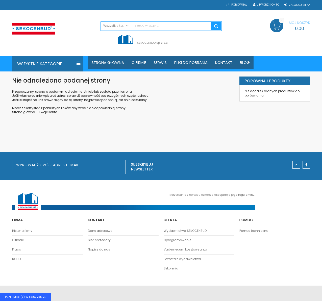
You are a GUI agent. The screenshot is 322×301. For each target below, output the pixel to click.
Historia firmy (22, 231)
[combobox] (161, 26)
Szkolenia (171, 268)
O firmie (18, 240)
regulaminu (246, 195)
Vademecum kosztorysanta (185, 249)
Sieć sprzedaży (99, 240)
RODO (16, 259)
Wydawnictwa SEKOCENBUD (185, 231)
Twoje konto (48, 112)
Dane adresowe (100, 231)
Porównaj (239, 5)
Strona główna (23, 112)
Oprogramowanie (177, 240)
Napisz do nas (99, 249)
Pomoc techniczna (253, 231)
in (296, 165)
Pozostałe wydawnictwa (182, 259)
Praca (16, 249)
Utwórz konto (268, 5)
